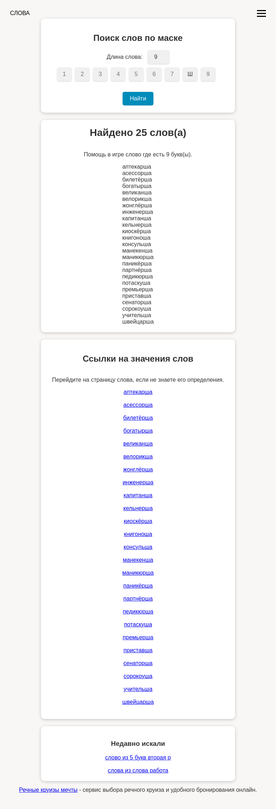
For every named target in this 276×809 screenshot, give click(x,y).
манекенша (138, 560)
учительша (138, 689)
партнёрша (138, 599)
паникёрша (138, 586)
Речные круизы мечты (48, 790)
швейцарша (138, 702)
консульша (138, 547)
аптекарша (138, 392)
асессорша (138, 405)
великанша (138, 444)
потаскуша (138, 624)
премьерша (138, 637)
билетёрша (138, 418)
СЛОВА (20, 13)
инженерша (138, 482)
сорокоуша (138, 676)
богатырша (138, 431)
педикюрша (138, 611)
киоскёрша (138, 521)
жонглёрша (138, 469)
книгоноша (138, 534)
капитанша (138, 495)
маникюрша (137, 573)
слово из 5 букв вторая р (138, 757)
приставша (138, 650)
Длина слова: (124, 57)
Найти (138, 98)
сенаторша (138, 663)
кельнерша (138, 508)
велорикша (138, 456)
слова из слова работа (138, 770)
